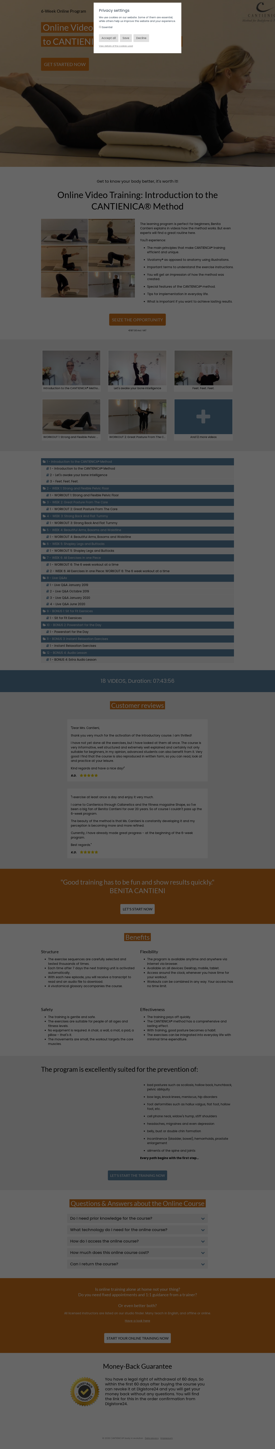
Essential (105, 27)
